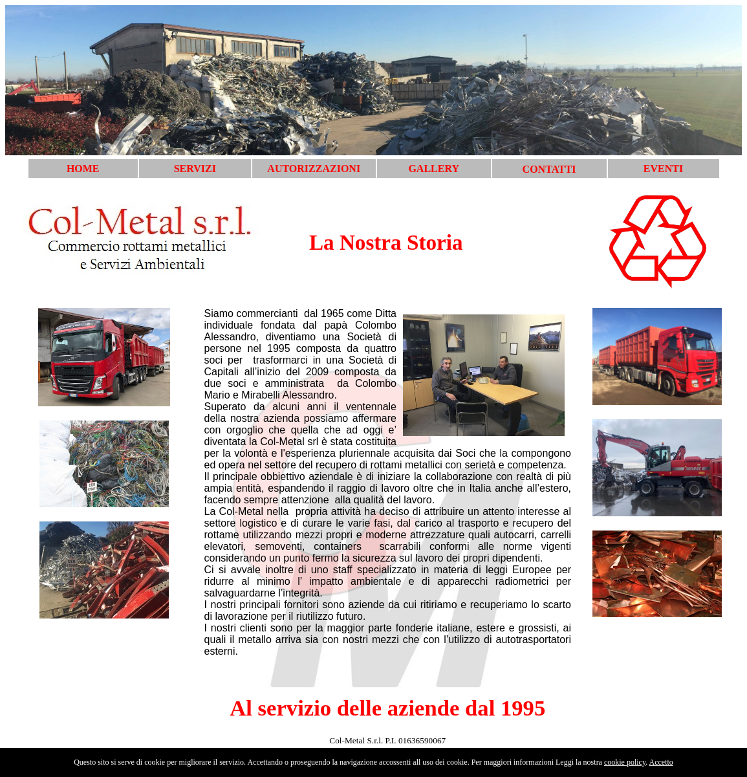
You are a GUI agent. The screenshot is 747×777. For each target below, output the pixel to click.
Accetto (661, 762)
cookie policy (624, 762)
